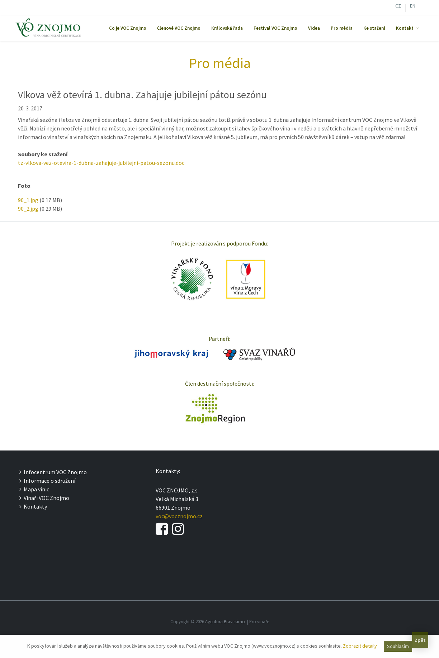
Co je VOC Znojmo (127, 28)
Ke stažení (374, 28)
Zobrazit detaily (360, 646)
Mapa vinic (34, 489)
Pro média (342, 28)
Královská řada (227, 28)
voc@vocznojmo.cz (179, 516)
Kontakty (33, 506)
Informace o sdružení (47, 480)
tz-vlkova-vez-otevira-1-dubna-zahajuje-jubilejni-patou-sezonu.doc (101, 162)
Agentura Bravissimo (225, 621)
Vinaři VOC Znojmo (44, 497)
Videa (314, 28)
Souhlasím (398, 646)
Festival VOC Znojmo (275, 28)
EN (412, 6)
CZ (398, 6)
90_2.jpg (28, 208)
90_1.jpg (28, 200)
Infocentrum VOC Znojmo (53, 472)
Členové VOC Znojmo (178, 28)
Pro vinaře (259, 621)
